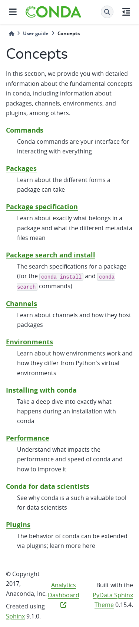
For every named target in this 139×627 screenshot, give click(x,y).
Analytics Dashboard (63, 594)
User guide (36, 33)
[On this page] (126, 12)
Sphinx (15, 616)
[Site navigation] (13, 12)
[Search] (107, 12)
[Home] (11, 34)
